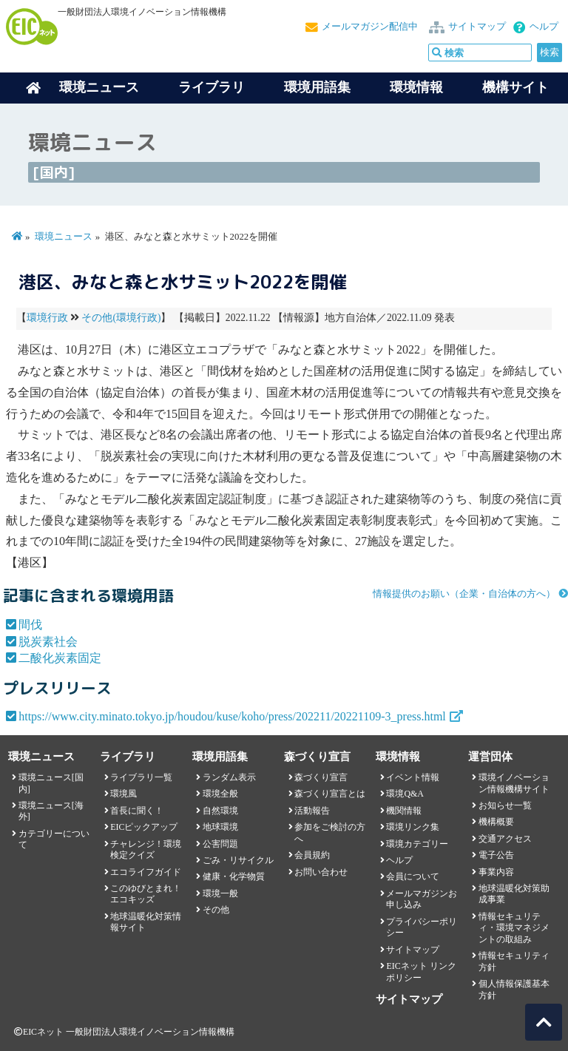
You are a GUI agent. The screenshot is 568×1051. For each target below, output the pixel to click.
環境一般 (220, 893)
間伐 (30, 624)
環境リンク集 (412, 827)
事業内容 (496, 872)
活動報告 (312, 810)
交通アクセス (505, 839)
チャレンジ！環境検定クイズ (145, 849)
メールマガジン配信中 (370, 26)
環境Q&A (404, 793)
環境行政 (47, 317)
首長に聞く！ (136, 810)
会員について (412, 876)
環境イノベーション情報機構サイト (514, 783)
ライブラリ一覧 (141, 777)
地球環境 (220, 827)
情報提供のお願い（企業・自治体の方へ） (464, 594)
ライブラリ (211, 87)
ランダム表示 (229, 777)
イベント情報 (412, 777)
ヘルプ (544, 26)
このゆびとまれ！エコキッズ (145, 894)
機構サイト (515, 87)
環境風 (123, 793)
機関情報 (404, 810)
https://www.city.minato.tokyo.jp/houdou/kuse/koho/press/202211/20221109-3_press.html (232, 716)
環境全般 (220, 793)
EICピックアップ (144, 827)
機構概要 (496, 822)
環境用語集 (317, 87)
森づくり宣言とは (329, 793)
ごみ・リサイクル (238, 860)
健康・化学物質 (234, 876)
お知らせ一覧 (505, 805)
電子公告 (496, 855)
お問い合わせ (321, 872)
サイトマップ (477, 26)
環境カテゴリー (417, 844)
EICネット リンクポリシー (421, 971)
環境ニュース (63, 237)
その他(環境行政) (120, 317)
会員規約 (312, 855)
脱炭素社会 (48, 641)
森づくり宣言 (321, 777)
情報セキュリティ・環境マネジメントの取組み (514, 927)
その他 (216, 910)
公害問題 (220, 844)
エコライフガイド (145, 872)
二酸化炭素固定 (59, 658)
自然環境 (220, 810)
